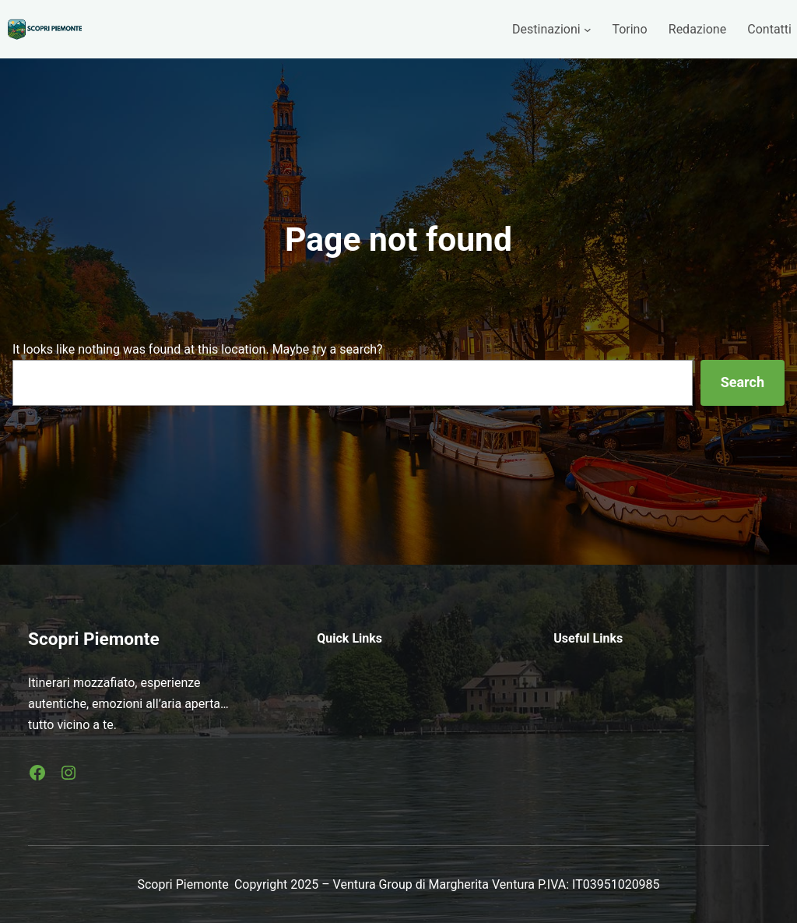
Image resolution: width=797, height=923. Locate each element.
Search (742, 382)
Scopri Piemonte (94, 639)
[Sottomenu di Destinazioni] (588, 29)
